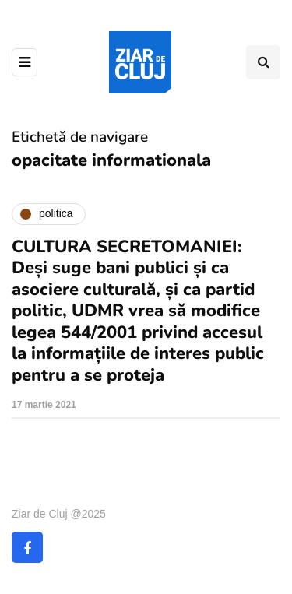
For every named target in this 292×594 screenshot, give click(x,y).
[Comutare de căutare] (263, 62)
